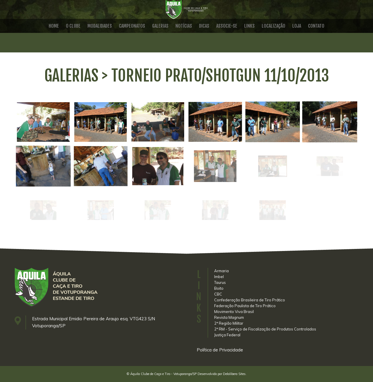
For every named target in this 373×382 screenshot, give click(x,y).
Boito (219, 288)
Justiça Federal (227, 335)
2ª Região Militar (228, 323)
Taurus (220, 282)
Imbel (219, 276)
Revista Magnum (229, 317)
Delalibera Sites (234, 374)
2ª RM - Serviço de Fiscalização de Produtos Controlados (265, 329)
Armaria (221, 270)
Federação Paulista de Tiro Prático (245, 305)
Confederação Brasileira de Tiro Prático (249, 300)
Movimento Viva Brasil (234, 311)
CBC (218, 294)
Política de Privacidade (220, 350)
